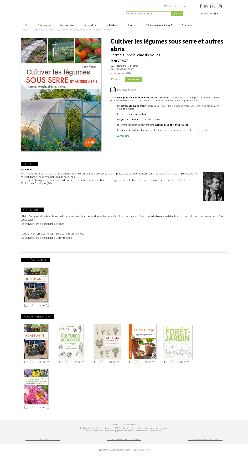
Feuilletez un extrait (127, 89)
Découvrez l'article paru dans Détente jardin (47, 237)
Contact (43, 438)
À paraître (90, 25)
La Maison (111, 25)
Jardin (51, 29)
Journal (131, 25)
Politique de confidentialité (205, 438)
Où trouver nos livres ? (158, 25)
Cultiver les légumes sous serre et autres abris (85, 29)
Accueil (25, 29)
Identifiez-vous (177, 6)
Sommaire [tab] (121, 135)
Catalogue (44, 25)
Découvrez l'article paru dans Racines (42, 223)
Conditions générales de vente (124, 438)
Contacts (187, 25)
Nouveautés (67, 25)
